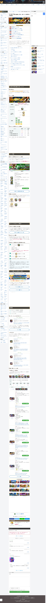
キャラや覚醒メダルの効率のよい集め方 (16, 63)
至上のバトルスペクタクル (4, 119)
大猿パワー (2, 229)
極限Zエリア (2, 140)
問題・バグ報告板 (3, 342)
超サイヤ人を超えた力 (2, 198)
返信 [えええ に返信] (28, 547)
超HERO (2, 193)
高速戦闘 (2, 203)
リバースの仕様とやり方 (4, 330)
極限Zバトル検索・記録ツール (4, 63)
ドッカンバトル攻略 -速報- (7, 2)
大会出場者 (19, 343)
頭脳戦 (28, 322)
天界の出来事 (2, 211)
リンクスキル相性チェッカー (4, 61)
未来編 (5, 280)
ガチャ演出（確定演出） (3, 32)
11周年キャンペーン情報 (4, 24)
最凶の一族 (2, 274)
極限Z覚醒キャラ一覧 (4, 76)
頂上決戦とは (13, 49)
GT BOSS (5, 211)
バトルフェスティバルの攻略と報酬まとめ (17, 34)
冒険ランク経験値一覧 (4, 173)
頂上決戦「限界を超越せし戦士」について (16, 47)
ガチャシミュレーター (4, 30)
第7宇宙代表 (2, 277)
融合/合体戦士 (5, 195)
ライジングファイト (3, 122)
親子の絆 (20, 424)
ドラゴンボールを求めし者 (5, 271)
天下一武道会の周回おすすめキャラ (4, 157)
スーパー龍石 (2, 325)
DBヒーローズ (2, 249)
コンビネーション (2, 268)
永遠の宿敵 (2, 206)
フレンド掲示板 (3, 340)
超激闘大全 (2, 126)
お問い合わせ (16, 597)
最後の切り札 (2, 244)
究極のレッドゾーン (3, 109)
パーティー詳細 (19, 476)
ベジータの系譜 (19, 322)
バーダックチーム (5, 240)
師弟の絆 (19, 358)
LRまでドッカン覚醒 (14, 60)
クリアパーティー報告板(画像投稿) (16, 38)
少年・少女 (23, 473)
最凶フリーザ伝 (3, 128)
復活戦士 (5, 294)
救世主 (20, 358)
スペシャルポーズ (2, 237)
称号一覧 (2, 175)
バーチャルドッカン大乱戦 (4, 115)
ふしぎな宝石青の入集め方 (4, 170)
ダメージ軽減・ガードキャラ (4, 87)
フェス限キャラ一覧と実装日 (4, 71)
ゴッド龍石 (2, 323)
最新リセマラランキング (4, 46)
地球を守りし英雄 (20, 359)
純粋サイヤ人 (15, 322)
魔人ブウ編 (5, 292)
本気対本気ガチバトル (4, 104)
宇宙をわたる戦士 (2, 226)
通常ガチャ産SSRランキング (4, 43)
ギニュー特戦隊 (5, 285)
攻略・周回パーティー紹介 (14, 69)
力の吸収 (5, 229)
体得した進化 (17, 323)
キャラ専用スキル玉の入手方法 (16, 33)
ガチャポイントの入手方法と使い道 (4, 35)
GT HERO (2, 213)
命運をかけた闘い (5, 199)
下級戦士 (5, 290)
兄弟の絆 (5, 258)
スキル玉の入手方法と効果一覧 (4, 333)
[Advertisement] (22, 8)
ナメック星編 (2, 287)
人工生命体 (2, 263)
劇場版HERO (5, 266)
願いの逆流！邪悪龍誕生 (4, 125)
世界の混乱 (2, 202)
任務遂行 (5, 181)
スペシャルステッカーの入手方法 (4, 337)
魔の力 (5, 186)
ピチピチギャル (2, 299)
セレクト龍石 (2, 319)
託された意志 (25, 358)
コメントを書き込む (19, 570)
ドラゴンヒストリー (3, 144)
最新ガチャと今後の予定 (4, 28)
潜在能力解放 (2, 328)
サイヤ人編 (2, 195)
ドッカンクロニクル (3, 116)
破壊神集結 (2, 134)
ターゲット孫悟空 (5, 247)
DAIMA (2, 181)
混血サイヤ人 (16, 473)
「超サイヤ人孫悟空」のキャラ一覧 (19, 232)
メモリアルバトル (3, 112)
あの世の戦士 (2, 247)
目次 (18, 46)
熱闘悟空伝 (2, 131)
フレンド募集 (19, 329)
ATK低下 (2, 95)
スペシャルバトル (3, 101)
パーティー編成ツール (15, 31)
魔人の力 (5, 235)
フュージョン (5, 302)
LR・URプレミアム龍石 (4, 321)
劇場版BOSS (2, 285)
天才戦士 (15, 323)
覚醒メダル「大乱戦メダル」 (4, 312)
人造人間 (5, 277)
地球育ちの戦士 (15, 343)
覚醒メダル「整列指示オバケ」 (4, 314)
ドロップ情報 (12, 53)
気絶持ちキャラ (3, 93)
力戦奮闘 (5, 232)
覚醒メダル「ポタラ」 (4, 305)
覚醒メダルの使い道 (13, 56)
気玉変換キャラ (3, 83)
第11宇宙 (2, 232)
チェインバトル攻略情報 (4, 142)
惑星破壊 (5, 216)
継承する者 (20, 323)
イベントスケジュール (4, 20)
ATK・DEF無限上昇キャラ (4, 90)
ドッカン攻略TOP (3, 13)
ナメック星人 (2, 282)
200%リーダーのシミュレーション (4, 56)
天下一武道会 (5, 299)
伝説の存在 (5, 206)
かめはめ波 (5, 252)
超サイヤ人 (22, 322)
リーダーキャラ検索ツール (4, 58)
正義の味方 (16, 474)
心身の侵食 (2, 224)
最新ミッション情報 (3, 17)
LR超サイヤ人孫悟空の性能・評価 (19, 191)
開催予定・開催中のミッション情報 (17, 28)
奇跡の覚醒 (2, 221)
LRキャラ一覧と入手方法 (4, 74)
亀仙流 (5, 221)
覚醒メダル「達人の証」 (3, 309)
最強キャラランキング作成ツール (16, 36)
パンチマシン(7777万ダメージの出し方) (4, 154)
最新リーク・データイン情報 (4, 15)
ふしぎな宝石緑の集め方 (4, 167)
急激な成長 (2, 235)
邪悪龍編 (2, 302)
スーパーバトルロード (4, 146)
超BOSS (2, 189)
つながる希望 (5, 224)
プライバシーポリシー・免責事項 (28, 597)
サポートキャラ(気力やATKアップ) (4, 81)
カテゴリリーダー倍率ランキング (4, 48)
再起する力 (5, 219)
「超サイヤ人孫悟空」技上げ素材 (15, 59)
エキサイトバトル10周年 (4, 150)
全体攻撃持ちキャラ (3, 85)
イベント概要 (13, 50)
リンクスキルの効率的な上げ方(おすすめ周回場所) (4, 164)
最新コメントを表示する (19, 538)
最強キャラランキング (4, 38)
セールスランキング (3, 50)
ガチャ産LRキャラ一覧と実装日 (4, 69)
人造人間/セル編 (25, 322)
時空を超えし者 (2, 272)
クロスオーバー (5, 226)
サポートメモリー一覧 (4, 178)
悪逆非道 (2, 240)
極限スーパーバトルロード (4, 137)
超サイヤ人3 (2, 290)
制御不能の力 (2, 186)
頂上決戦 (2, 158)
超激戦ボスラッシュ (3, 147)
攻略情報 (12, 66)
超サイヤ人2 (5, 244)
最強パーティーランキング (4, 41)
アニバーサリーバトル (4, 107)
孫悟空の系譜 (2, 266)
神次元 (2, 294)
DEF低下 (2, 96)
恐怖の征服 (5, 249)
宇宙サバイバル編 (2, 297)
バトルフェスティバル (4, 106)
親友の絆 (19, 474)
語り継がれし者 (5, 213)
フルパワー (2, 280)
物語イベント (2, 160)
